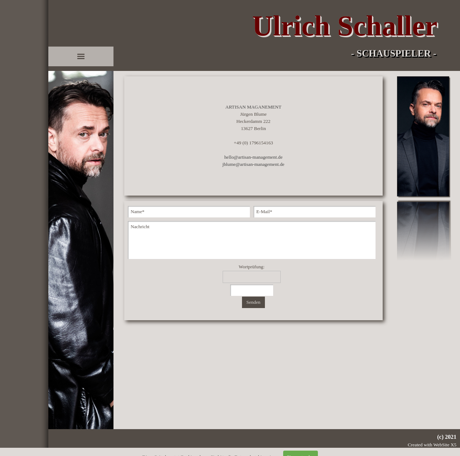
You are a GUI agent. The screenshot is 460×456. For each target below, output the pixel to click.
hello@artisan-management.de (253, 157)
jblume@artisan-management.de (253, 164)
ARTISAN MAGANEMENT (254, 107)
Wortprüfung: (252, 266)
